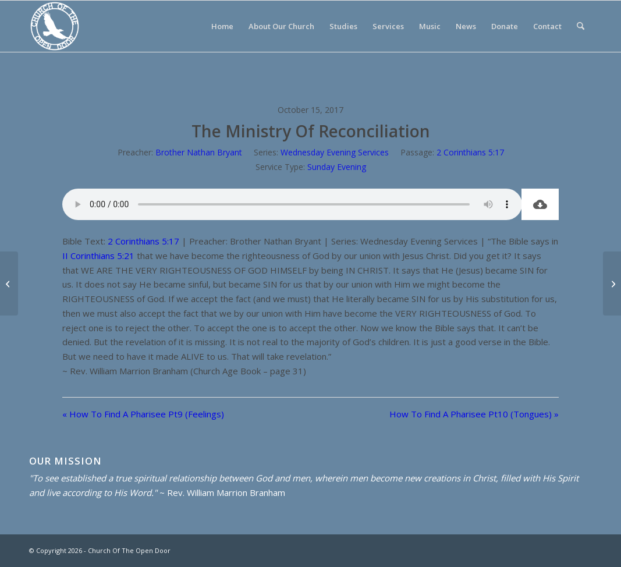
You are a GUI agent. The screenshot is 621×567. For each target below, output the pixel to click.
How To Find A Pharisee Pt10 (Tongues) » (474, 414)
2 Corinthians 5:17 (470, 152)
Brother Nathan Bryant (198, 152)
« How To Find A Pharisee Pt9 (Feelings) (143, 414)
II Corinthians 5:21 (98, 255)
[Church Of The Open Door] (54, 26)
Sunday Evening (336, 166)
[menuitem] (222, 26)
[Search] (580, 26)
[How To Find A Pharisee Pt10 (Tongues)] (612, 283)
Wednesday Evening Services (335, 152)
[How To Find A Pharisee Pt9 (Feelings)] (9, 283)
